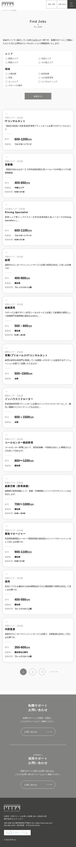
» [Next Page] (53, 671)
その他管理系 (46, 77)
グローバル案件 (14, 85)
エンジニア (12, 81)
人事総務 (11, 74)
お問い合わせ (62, 4)
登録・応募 (51, 4)
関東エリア (12, 62)
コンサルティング (48, 81)
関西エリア (12, 58)
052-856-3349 (9, 825)
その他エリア (46, 62)
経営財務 (44, 74)
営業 (9, 77)
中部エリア (45, 58)
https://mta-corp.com (44, 823)
